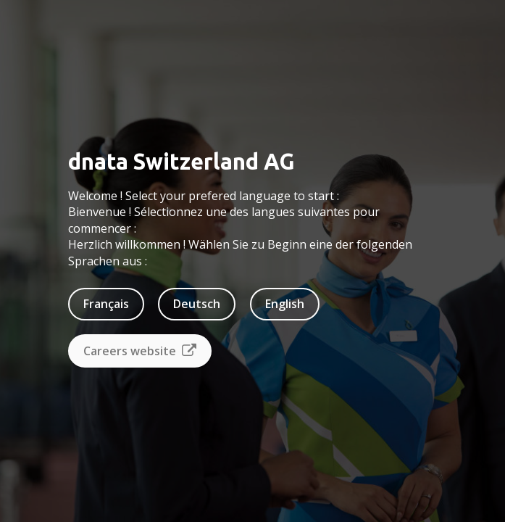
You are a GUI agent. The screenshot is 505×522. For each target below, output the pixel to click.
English (284, 304)
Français (106, 304)
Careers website (139, 351)
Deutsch (196, 304)
